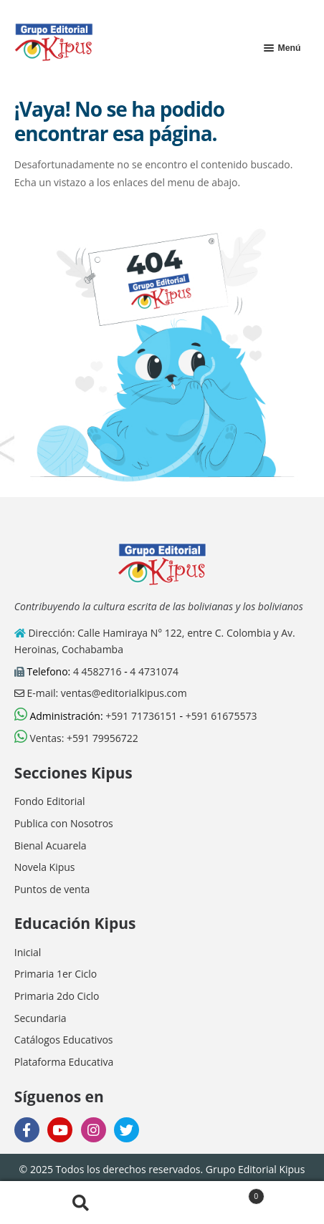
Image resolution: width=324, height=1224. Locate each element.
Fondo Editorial (49, 801)
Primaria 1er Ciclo (55, 973)
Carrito (213, 1193)
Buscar (81, 1203)
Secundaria (40, 1018)
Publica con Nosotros (63, 823)
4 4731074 (154, 671)
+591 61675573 (221, 716)
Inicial (28, 952)
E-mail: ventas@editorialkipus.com (100, 693)
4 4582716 (97, 671)
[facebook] (26, 1129)
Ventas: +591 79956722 (76, 738)
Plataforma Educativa (63, 1062)
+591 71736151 (141, 716)
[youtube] (59, 1129)
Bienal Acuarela (50, 845)
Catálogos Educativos (63, 1039)
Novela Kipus (44, 867)
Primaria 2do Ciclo (57, 996)
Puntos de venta (52, 889)
